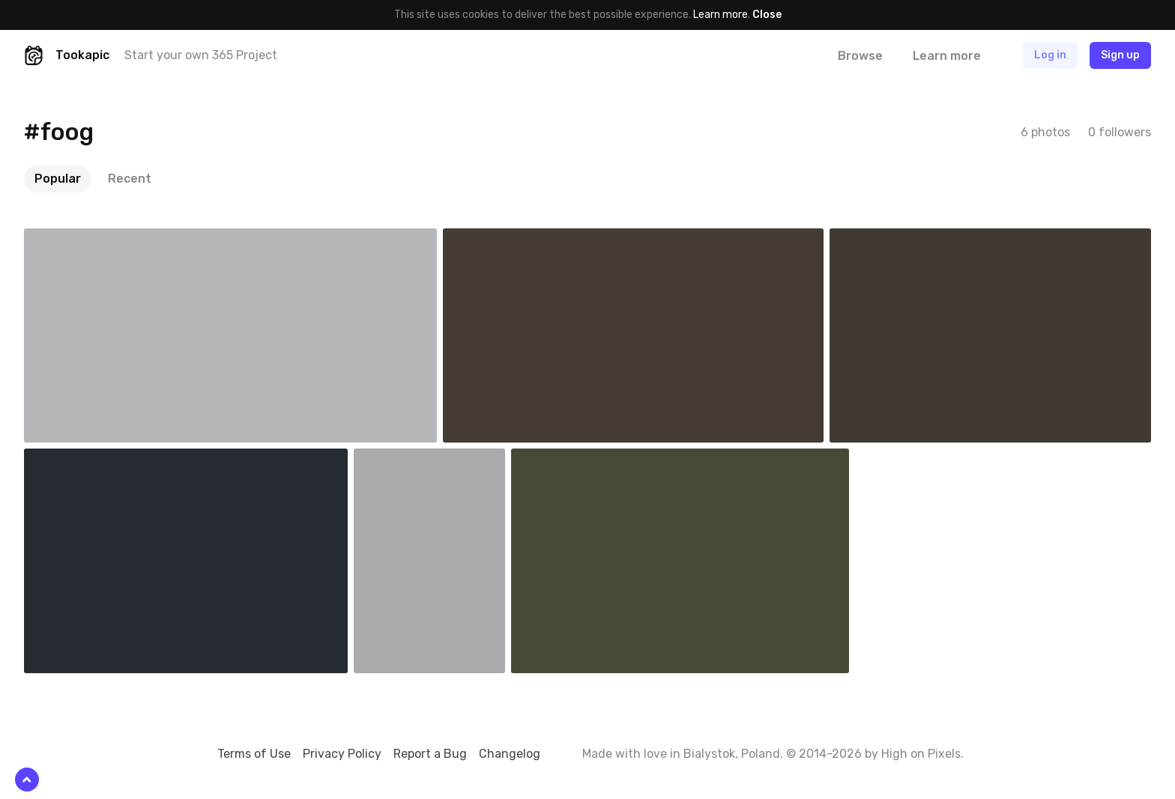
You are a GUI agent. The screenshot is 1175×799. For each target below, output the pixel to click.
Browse (860, 56)
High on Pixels (921, 754)
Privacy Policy (342, 754)
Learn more (720, 14)
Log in (1050, 55)
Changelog (509, 754)
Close (767, 14)
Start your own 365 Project (200, 55)
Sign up (1120, 55)
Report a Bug (430, 754)
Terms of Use (254, 754)
